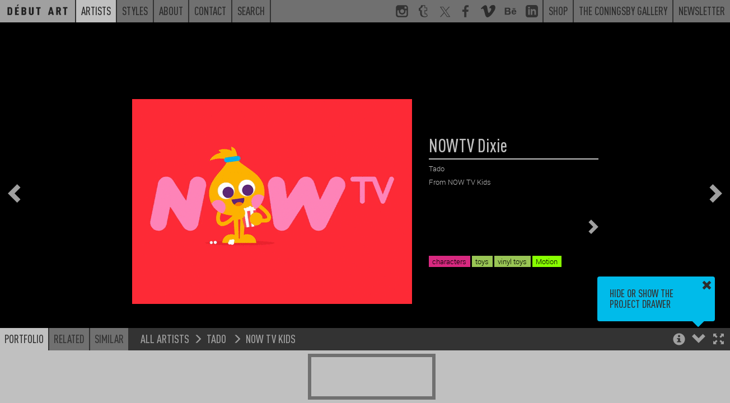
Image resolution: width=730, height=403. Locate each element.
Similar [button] (109, 338)
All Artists (165, 338)
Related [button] (69, 338)
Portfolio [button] (24, 338)
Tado (217, 338)
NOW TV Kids (271, 338)
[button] (718, 340)
